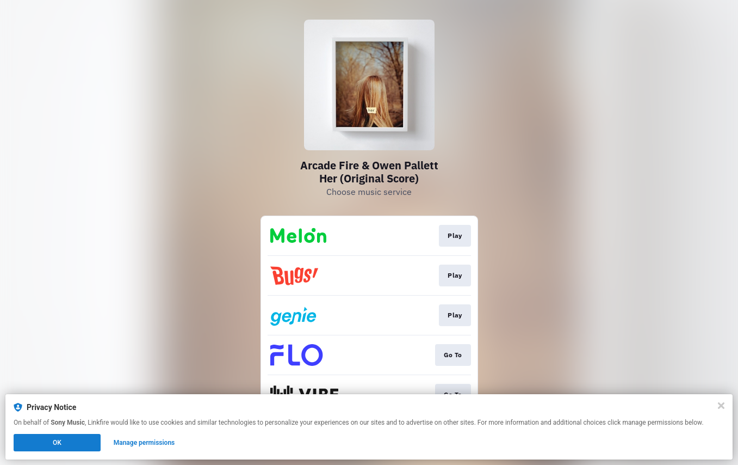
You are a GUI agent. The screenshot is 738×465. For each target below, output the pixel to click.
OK (57, 442)
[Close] (721, 405)
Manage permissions (144, 442)
